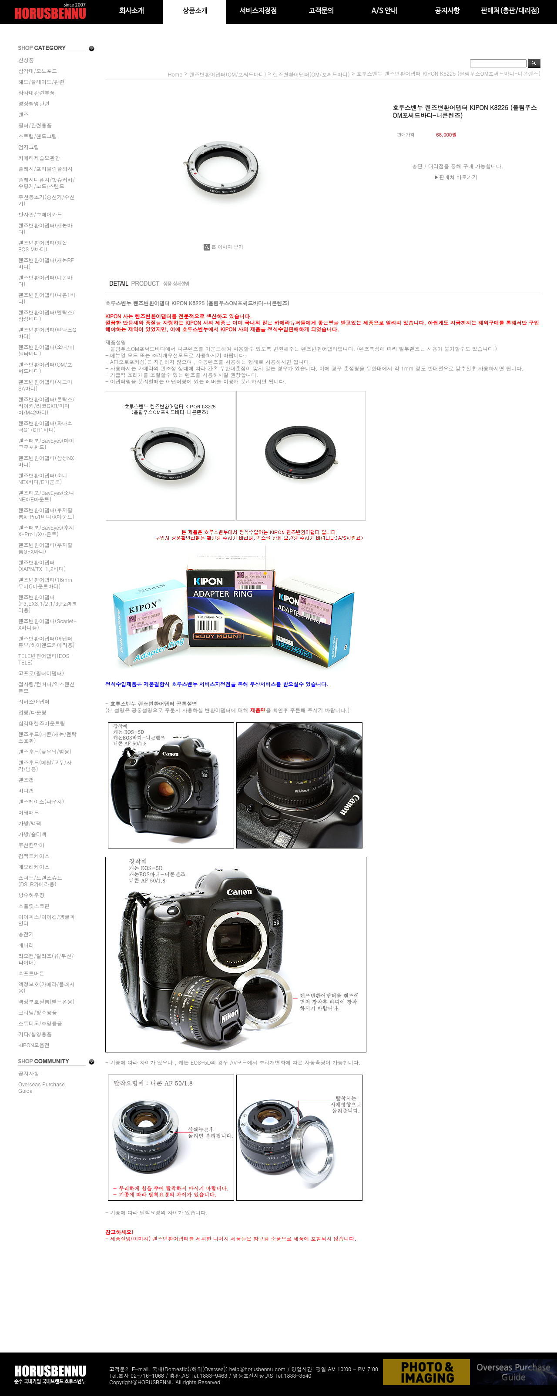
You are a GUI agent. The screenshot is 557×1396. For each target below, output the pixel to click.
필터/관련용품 (35, 125)
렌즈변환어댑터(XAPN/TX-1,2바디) (42, 565)
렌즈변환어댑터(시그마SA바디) (45, 384)
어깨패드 (28, 812)
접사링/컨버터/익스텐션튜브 (46, 687)
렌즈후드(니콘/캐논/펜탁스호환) (47, 737)
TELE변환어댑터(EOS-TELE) (45, 658)
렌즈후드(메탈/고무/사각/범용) (45, 765)
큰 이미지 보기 (223, 247)
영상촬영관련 (34, 103)
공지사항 (28, 1073)
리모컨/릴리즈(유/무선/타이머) (46, 958)
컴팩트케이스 (34, 855)
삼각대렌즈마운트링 (41, 723)
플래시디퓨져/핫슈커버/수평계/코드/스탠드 (46, 182)
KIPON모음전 (34, 1045)
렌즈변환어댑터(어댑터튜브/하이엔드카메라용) (46, 641)
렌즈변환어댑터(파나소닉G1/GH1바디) (45, 426)
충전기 (26, 934)
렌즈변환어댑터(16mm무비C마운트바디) (45, 582)
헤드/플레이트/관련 (41, 81)
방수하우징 (31, 895)
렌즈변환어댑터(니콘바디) (45, 280)
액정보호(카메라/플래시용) (46, 987)
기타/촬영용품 (35, 1034)
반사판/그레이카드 (40, 214)
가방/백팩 (29, 823)
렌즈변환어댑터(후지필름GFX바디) (45, 547)
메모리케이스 (34, 866)
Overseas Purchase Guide (41, 1087)
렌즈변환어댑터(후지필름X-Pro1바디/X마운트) (46, 513)
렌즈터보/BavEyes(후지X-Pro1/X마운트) (46, 530)
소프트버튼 (31, 973)
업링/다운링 (32, 712)
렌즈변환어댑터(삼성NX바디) (46, 461)
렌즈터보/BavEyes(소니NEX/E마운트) (46, 495)
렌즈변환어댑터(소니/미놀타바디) (46, 350)
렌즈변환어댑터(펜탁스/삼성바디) (46, 315)
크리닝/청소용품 (37, 1012)
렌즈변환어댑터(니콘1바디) (47, 297)
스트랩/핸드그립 (37, 136)
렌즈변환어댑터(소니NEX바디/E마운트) (42, 478)
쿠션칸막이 (31, 845)
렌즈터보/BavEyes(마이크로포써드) (46, 443)
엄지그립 (28, 147)
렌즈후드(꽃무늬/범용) (44, 751)
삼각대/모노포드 (37, 70)
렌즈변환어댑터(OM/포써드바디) (45, 367)
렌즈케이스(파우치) (41, 801)
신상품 (26, 60)
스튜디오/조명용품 (40, 1023)
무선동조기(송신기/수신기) (46, 200)
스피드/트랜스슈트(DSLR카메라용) (40, 880)
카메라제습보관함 (39, 157)
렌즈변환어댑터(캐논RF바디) (46, 263)
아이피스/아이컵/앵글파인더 (46, 919)
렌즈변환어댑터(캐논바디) (45, 228)
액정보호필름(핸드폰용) (46, 1001)
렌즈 (23, 114)
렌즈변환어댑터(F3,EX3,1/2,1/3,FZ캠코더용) (47, 603)
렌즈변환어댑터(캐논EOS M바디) (42, 245)
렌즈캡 (26, 779)
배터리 (26, 945)
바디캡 (26, 790)
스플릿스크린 (34, 905)
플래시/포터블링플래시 (45, 168)
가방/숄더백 (32, 834)
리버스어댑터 (34, 701)
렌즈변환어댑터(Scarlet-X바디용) (47, 624)
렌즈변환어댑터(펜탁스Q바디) (47, 332)
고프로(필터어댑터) (41, 673)
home (175, 74)
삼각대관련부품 (36, 92)
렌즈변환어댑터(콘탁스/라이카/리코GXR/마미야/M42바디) (46, 405)
